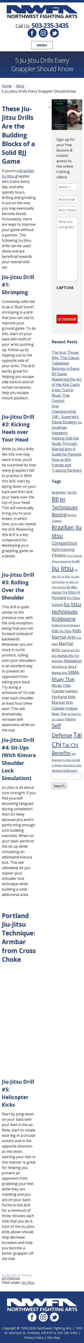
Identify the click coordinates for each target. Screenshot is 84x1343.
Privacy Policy (34, 1337)
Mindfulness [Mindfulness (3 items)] (59, 667)
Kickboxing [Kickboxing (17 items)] (64, 618)
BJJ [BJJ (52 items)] (55, 499)
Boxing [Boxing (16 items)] (59, 514)
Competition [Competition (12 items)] (64, 543)
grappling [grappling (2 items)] (65, 561)
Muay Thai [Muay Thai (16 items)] (63, 679)
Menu (42, 45)
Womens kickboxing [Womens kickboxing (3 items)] (64, 770)
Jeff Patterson (11, 1278)
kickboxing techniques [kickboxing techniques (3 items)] (66, 625)
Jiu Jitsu (28, 1282)
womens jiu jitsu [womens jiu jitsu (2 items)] (72, 765)
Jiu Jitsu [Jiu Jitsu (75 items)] (63, 568)
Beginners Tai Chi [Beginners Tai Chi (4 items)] (64, 492)
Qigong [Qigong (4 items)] (70, 719)
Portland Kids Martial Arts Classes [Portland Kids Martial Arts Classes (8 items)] (64, 702)
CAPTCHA (65, 287)
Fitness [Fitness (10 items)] (59, 555)
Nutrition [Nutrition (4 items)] (72, 691)
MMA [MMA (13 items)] (73, 672)
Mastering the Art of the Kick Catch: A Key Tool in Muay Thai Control (67, 390)
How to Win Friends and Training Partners (67, 465)
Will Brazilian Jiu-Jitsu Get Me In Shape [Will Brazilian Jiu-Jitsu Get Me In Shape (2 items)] (66, 759)
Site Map (53, 1337)
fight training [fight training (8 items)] (63, 549)
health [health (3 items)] (76, 561)
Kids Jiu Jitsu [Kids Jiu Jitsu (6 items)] (62, 631)
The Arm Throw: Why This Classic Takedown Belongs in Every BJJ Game (66, 363)
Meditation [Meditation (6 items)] (73, 660)
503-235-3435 (50, 25)
